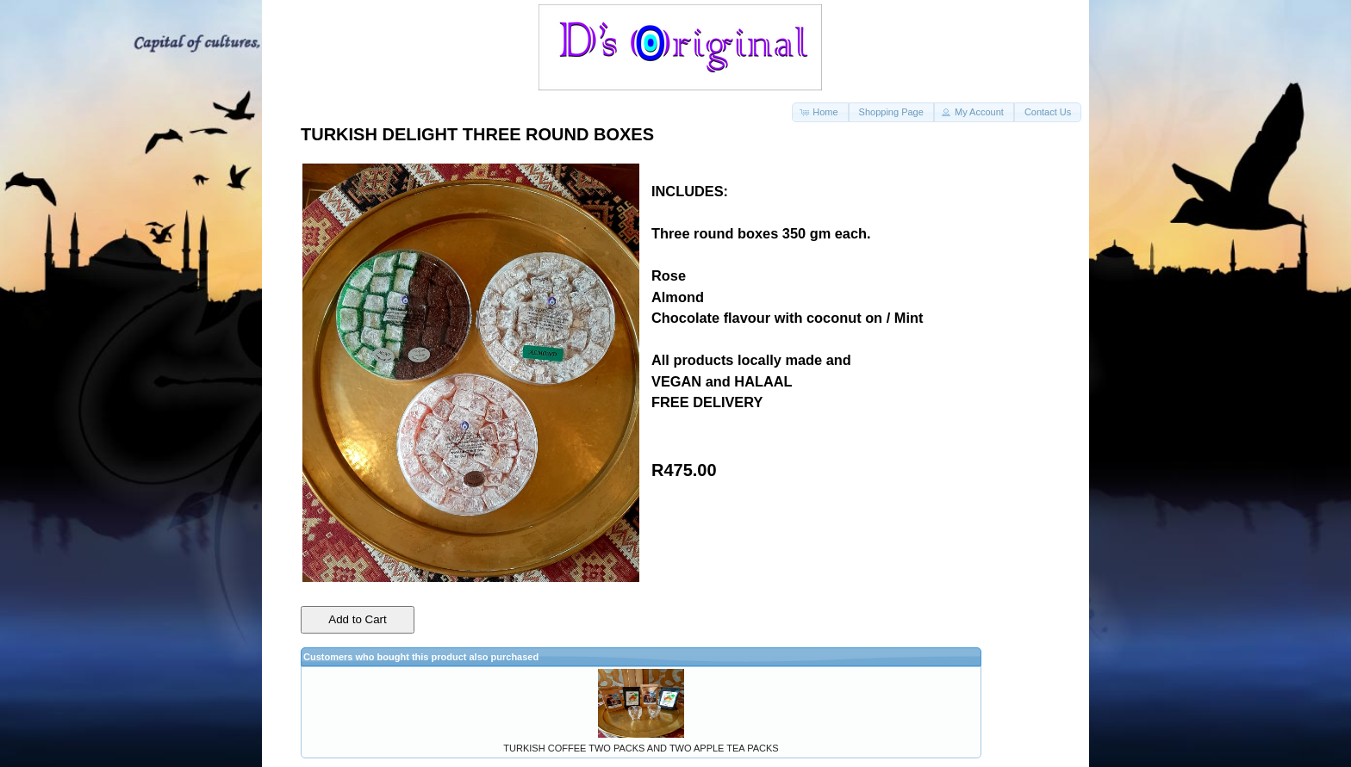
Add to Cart (357, 619)
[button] (820, 112)
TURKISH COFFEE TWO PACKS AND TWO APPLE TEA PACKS (640, 748)
